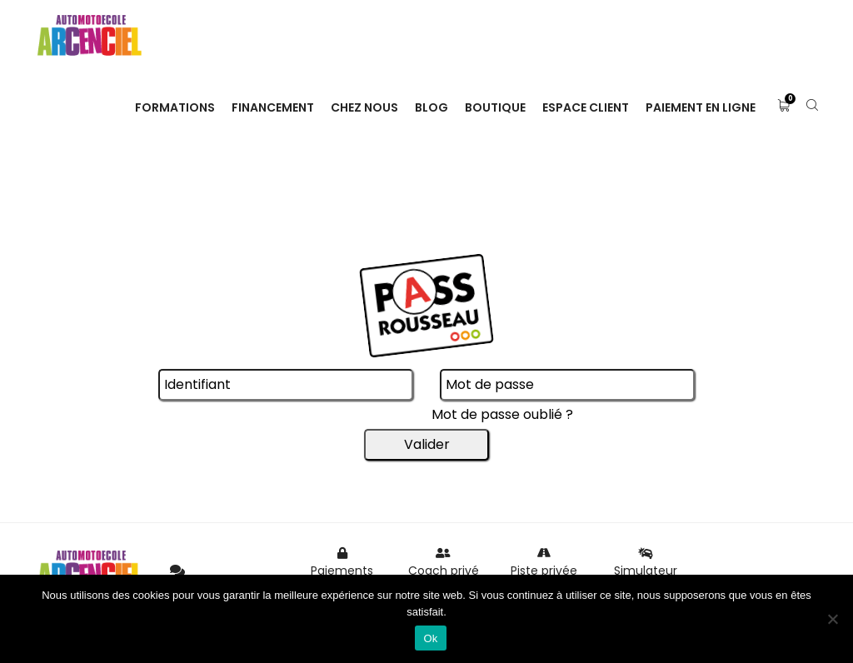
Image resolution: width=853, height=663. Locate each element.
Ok (430, 638)
